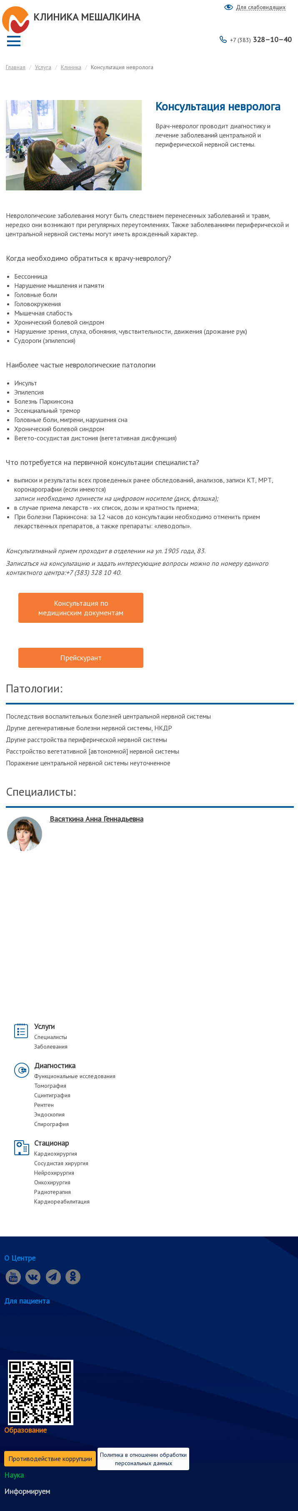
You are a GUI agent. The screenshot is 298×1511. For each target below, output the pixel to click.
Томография (50, 1085)
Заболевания (51, 1046)
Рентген (44, 1105)
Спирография (51, 1124)
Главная (15, 67)
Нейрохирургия (54, 1172)
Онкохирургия (52, 1182)
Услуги (44, 1026)
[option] (150, 839)
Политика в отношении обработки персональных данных (143, 1459)
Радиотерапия (52, 1192)
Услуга (43, 67)
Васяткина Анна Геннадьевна (96, 819)
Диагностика (54, 1065)
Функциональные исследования (74, 1076)
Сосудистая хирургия (61, 1163)
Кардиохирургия (55, 1153)
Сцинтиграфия (52, 1095)
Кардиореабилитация (62, 1201)
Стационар (51, 1143)
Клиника (71, 67)
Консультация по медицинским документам (80, 607)
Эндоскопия (49, 1114)
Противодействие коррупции (50, 1458)
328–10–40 (261, 39)
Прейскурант (81, 657)
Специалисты (50, 1037)
